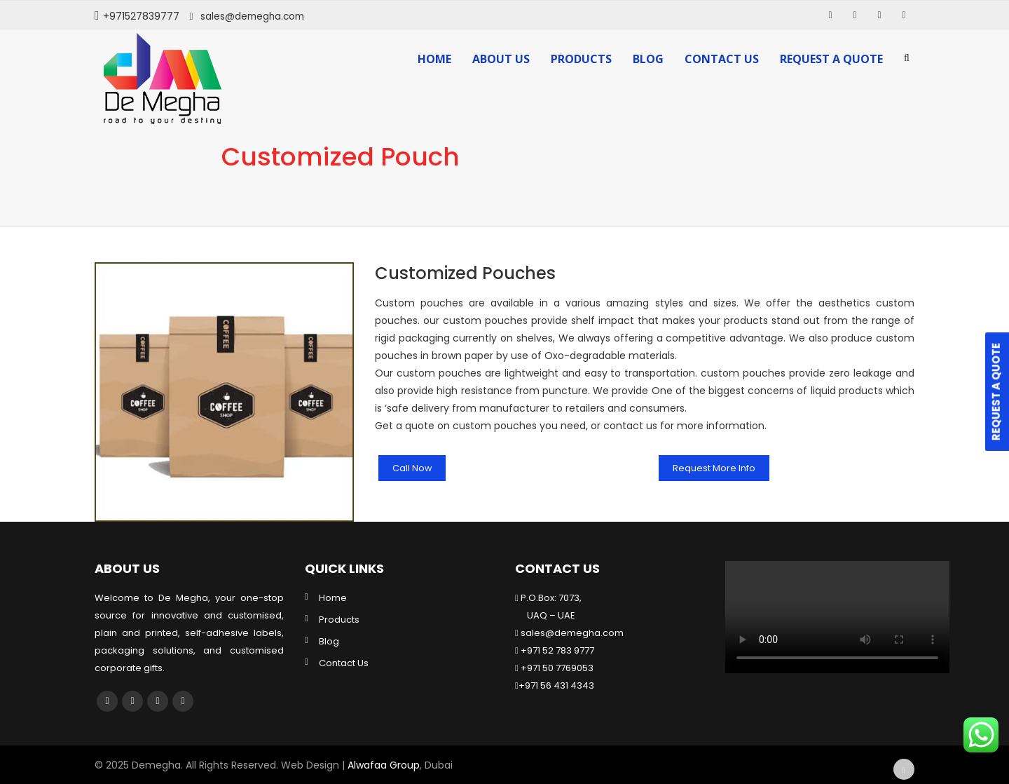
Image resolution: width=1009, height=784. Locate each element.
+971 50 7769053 (556, 668)
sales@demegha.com (254, 16)
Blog (648, 59)
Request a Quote (831, 59)
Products (581, 59)
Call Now (413, 468)
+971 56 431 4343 (556, 685)
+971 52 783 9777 (556, 650)
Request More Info (717, 468)
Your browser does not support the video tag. (837, 617)
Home (434, 59)
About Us (501, 59)
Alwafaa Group (384, 765)
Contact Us (722, 59)
